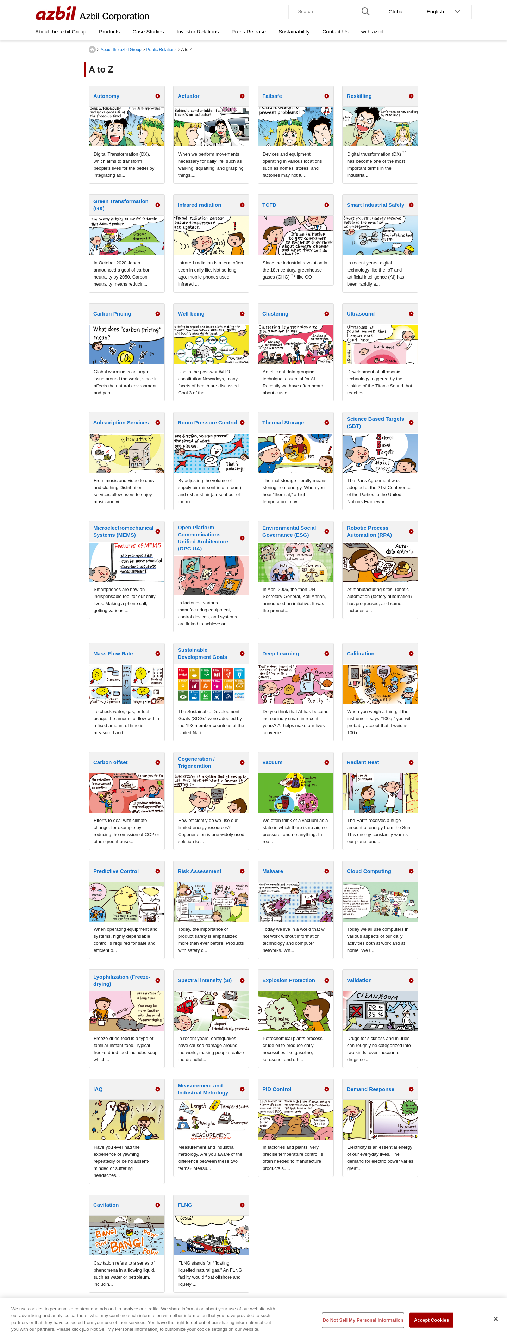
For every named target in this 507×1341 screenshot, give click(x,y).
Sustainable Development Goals (202, 653)
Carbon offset (110, 762)
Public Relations (161, 49)
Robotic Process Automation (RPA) (369, 531)
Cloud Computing (369, 871)
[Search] (327, 11)
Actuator (189, 96)
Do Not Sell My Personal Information (363, 1322)
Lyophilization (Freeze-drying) (121, 980)
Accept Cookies (431, 1322)
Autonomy (106, 96)
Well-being (191, 314)
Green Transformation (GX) (121, 204)
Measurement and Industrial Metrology (203, 1089)
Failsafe (272, 96)
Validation (359, 980)
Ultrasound (361, 314)
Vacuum (272, 762)
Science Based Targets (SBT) (375, 422)
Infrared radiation (199, 205)
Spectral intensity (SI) (205, 980)
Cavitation (106, 1205)
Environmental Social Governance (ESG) (289, 531)
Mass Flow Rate (113, 653)
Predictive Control (116, 871)
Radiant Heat (363, 762)
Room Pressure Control (207, 422)
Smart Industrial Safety (375, 205)
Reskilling (359, 96)
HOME (92, 49)
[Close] (495, 1321)
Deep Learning (280, 653)
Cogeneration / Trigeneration (196, 762)
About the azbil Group (121, 49)
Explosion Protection (288, 980)
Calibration (360, 653)
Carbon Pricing (112, 314)
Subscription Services (121, 422)
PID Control (277, 1089)
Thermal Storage (283, 422)
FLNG (185, 1205)
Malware (272, 871)
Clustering (275, 314)
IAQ (98, 1089)
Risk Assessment (199, 871)
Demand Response (370, 1089)
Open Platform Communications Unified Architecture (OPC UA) (203, 537)
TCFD (269, 205)
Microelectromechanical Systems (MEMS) (123, 531)
